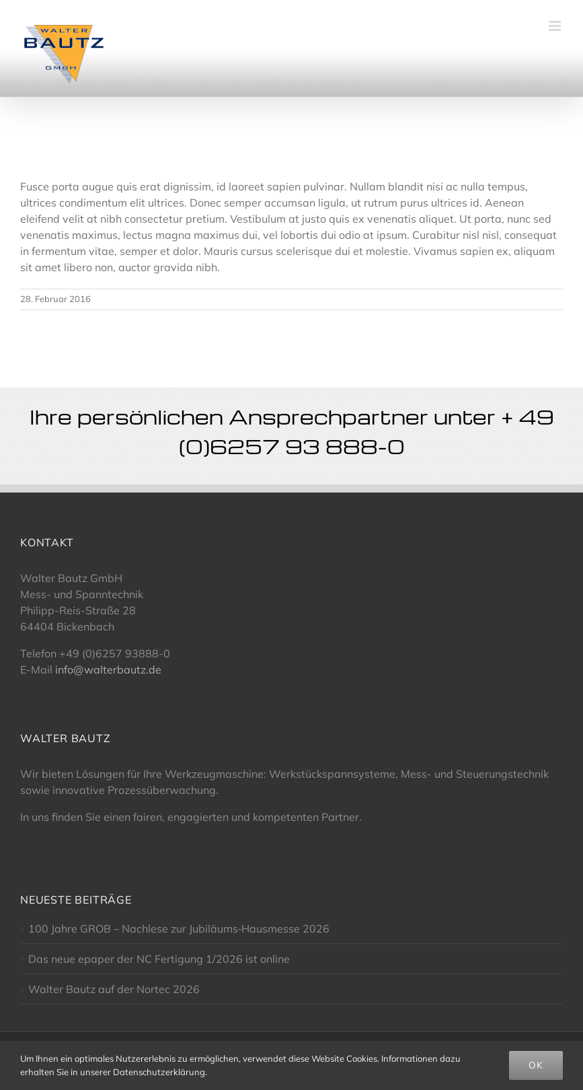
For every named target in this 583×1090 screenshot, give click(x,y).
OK (536, 1065)
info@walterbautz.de (108, 669)
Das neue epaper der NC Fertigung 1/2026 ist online (159, 959)
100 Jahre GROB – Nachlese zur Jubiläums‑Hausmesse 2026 (178, 928)
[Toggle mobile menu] (556, 26)
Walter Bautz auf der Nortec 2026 (114, 989)
